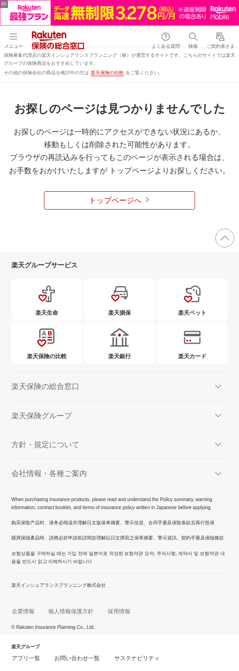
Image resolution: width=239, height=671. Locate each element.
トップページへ (115, 200)
